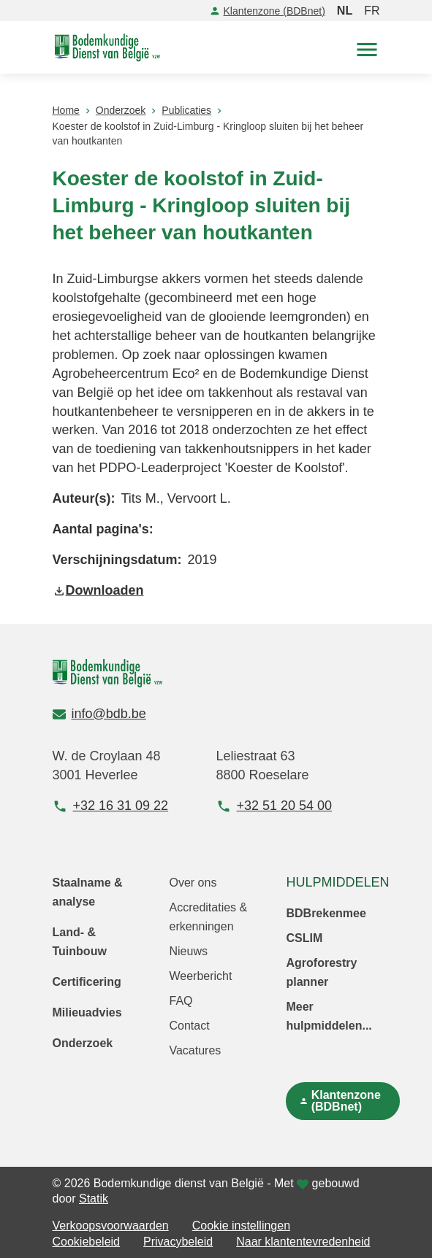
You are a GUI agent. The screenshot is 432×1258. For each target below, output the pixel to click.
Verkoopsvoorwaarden (111, 1225)
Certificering (87, 982)
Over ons (192, 882)
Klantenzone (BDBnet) (267, 11)
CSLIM (304, 938)
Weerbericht (200, 976)
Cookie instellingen (241, 1225)
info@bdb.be (99, 713)
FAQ (180, 1001)
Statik (93, 1198)
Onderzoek (83, 1043)
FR (371, 10)
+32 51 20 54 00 (274, 806)
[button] (367, 48)
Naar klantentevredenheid (303, 1241)
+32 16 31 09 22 (111, 806)
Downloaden (98, 590)
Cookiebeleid (87, 1241)
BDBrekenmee (325, 913)
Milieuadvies (87, 1012)
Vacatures (195, 1050)
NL (344, 10)
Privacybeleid (178, 1241)
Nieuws (188, 951)
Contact (189, 1025)
